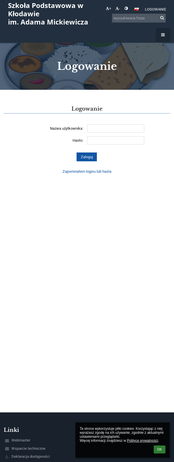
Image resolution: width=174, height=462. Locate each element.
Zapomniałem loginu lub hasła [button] (87, 171)
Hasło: (78, 140)
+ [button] (108, 8)
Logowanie (155, 9)
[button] (136, 9)
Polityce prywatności (142, 441)
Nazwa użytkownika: (66, 128)
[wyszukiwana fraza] (139, 18)
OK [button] (159, 449)
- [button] (117, 8)
